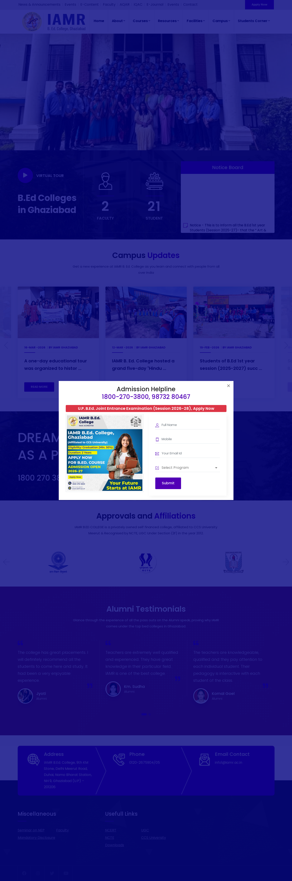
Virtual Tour (41, 175)
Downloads (114, 845)
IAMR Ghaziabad (65, 347)
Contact (190, 4)
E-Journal (155, 4)
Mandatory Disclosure (36, 837)
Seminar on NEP (31, 830)
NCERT (110, 830)
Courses (141, 20)
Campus (221, 20)
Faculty (109, 4)
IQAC (138, 4)
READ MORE (39, 387)
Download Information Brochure (120, 478)
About (118, 20)
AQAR (125, 4)
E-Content (89, 4)
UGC (145, 830)
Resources (168, 20)
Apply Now (259, 4)
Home (99, 20)
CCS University (153, 837)
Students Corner (254, 20)
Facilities (196, 20)
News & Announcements (39, 4)
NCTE (109, 837)
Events (70, 4)
